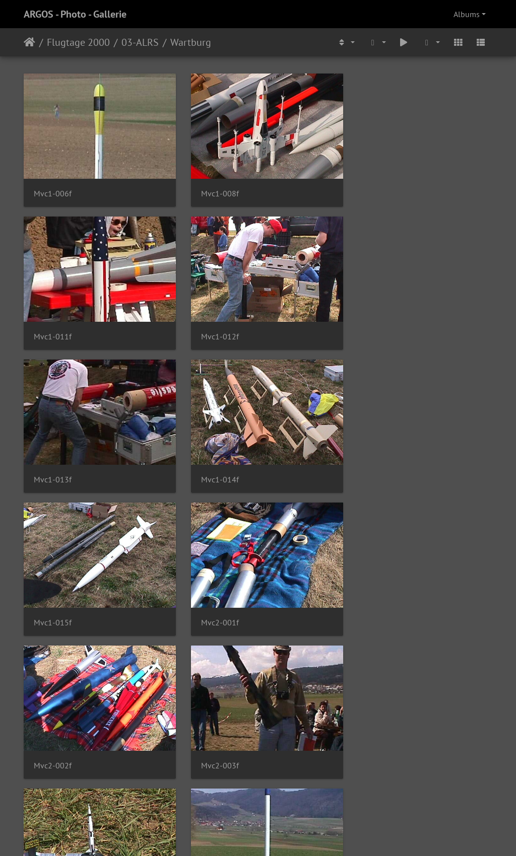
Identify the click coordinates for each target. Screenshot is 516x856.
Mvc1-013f (214, 328)
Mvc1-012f (53, 328)
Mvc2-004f (214, 605)
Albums (467, 14)
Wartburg (190, 42)
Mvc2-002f (375, 467)
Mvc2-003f (53, 605)
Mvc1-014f (375, 328)
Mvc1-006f (53, 189)
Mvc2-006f (53, 744)
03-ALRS (140, 42)
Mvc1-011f (375, 189)
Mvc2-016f (375, 744)
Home (29, 42)
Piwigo (279, 835)
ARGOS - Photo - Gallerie (75, 14)
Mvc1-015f (53, 467)
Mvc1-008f (214, 189)
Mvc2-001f (214, 467)
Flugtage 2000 (78, 42)
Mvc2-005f (375, 605)
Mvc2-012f (214, 744)
